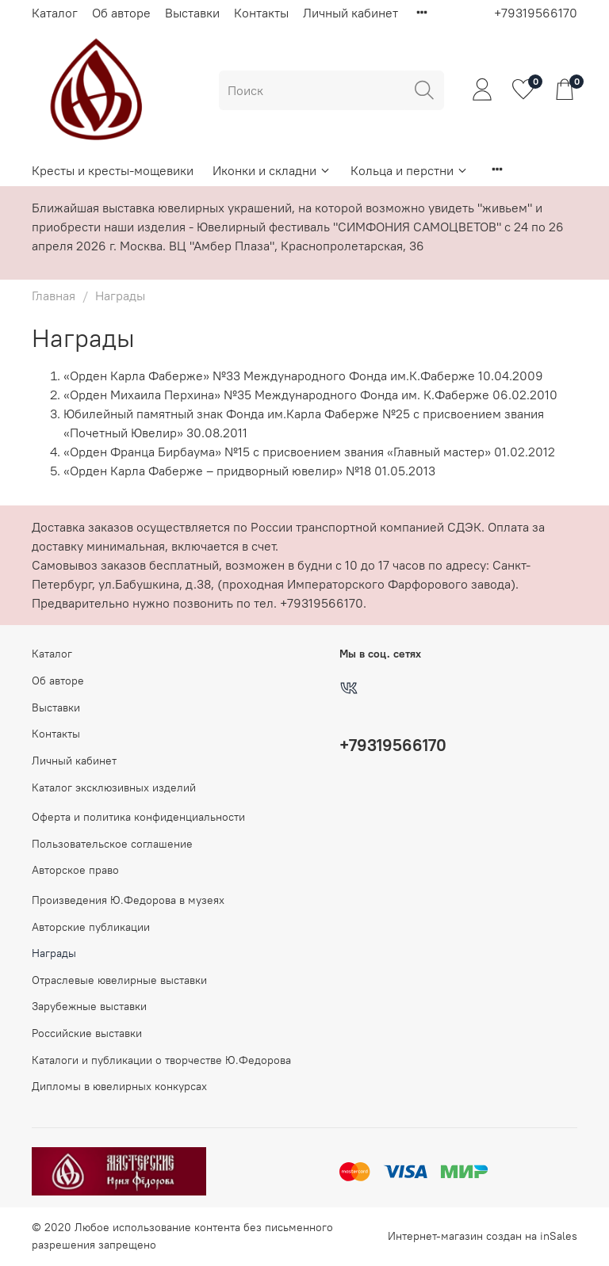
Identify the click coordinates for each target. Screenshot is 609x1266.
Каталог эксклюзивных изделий (114, 787)
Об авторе (121, 13)
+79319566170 (535, 13)
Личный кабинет (350, 13)
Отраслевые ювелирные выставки (119, 980)
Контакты (261, 13)
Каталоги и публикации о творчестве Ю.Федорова (161, 1060)
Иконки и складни (272, 170)
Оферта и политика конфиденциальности (138, 817)
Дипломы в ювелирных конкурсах (119, 1086)
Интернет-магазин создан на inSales (482, 1236)
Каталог (55, 13)
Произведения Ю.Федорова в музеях (128, 900)
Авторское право (75, 870)
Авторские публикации (91, 927)
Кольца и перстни (409, 170)
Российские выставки (87, 1033)
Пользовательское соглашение (112, 844)
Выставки (192, 13)
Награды (54, 953)
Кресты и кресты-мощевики (112, 170)
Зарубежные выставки (89, 1006)
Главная (53, 295)
